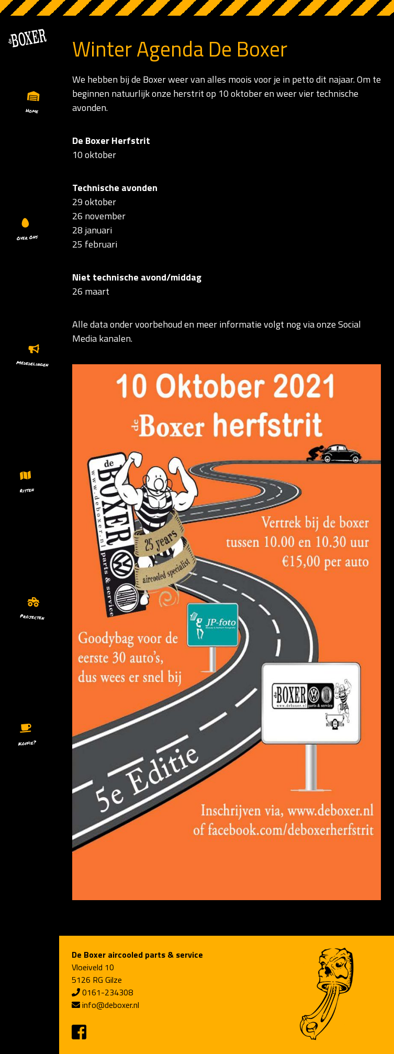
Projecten (32, 616)
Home (32, 111)
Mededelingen (32, 363)
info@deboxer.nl (110, 1005)
